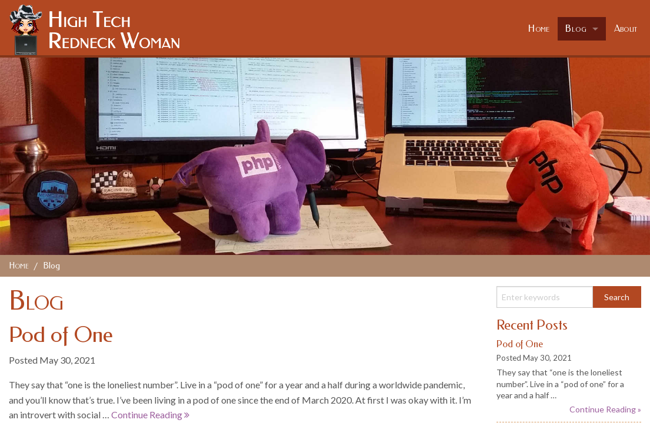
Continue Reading (150, 414)
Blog (575, 28)
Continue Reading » (605, 409)
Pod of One (61, 335)
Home (539, 28)
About (626, 28)
